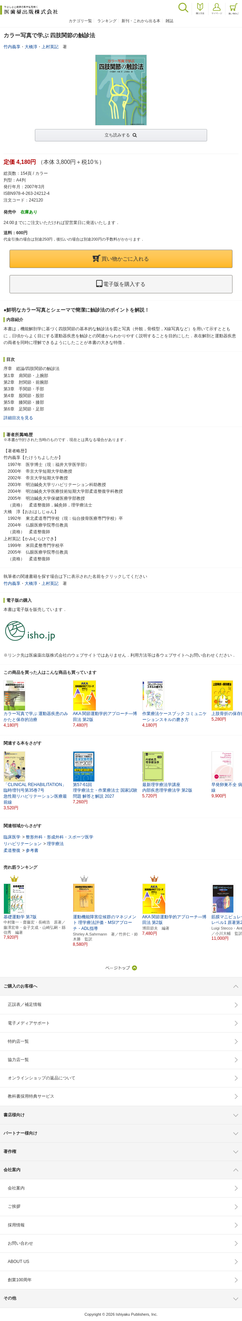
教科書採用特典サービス (31, 1096)
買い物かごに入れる (121, 259)
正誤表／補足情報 (25, 1004)
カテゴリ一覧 (80, 21)
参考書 (32, 850)
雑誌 (169, 21)
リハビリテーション (23, 843)
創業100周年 (20, 1279)
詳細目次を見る (18, 417)
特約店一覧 (18, 1041)
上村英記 (50, 46)
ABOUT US (18, 1261)
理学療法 (55, 843)
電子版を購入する (120, 284)
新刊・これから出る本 (141, 21)
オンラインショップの (41, 1078)
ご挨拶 (14, 1206)
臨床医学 (12, 837)
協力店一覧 (18, 1059)
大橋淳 (31, 46)
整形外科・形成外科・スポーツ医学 (59, 837)
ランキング (107, 21)
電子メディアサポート (29, 1023)
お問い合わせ (20, 1243)
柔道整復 (12, 850)
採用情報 (16, 1225)
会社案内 (16, 1188)
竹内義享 (12, 46)
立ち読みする (117, 135)
